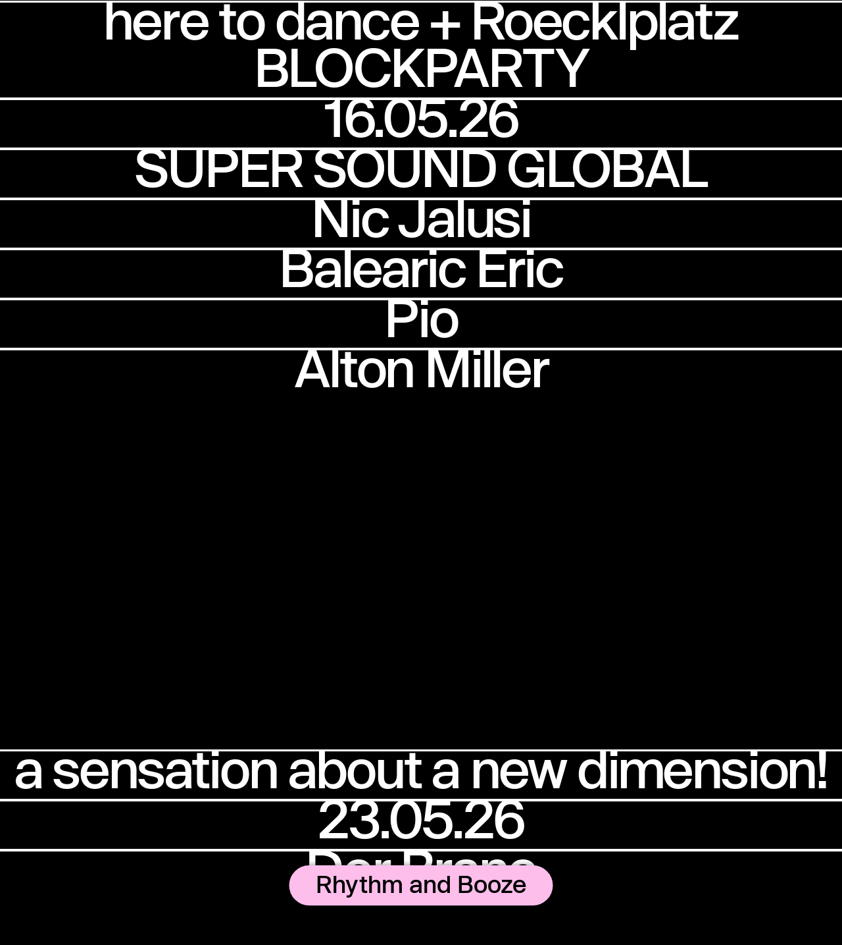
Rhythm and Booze (421, 884)
